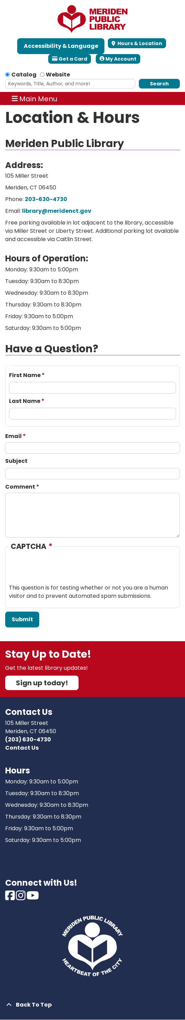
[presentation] (61, 570)
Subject (16, 461)
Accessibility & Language (61, 46)
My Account (118, 58)
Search (159, 83)
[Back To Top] (92, 1004)
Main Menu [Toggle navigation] (35, 98)
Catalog (24, 75)
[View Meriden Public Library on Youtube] (33, 898)
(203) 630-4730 (28, 739)
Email (13, 436)
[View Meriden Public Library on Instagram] (21, 898)
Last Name (24, 401)
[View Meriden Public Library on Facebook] (10, 898)
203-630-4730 (46, 199)
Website (58, 75)
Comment (20, 487)
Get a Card (69, 58)
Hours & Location (139, 43)
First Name (25, 375)
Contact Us (22, 748)
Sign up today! (42, 683)
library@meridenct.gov (56, 211)
